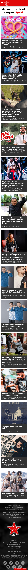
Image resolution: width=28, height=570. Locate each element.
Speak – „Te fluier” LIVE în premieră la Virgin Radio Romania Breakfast (12, 76)
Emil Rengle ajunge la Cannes (13, 493)
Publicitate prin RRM (14, 551)
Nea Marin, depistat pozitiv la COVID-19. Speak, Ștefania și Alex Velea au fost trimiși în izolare (13, 220)
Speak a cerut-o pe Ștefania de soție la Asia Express (13, 394)
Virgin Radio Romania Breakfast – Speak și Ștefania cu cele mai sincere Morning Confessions (13, 184)
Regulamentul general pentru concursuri (14, 515)
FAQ (14, 553)
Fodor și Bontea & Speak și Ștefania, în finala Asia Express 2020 (13, 292)
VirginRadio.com (14, 505)
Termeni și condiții (14, 547)
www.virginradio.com (19, 559)
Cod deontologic (14, 549)
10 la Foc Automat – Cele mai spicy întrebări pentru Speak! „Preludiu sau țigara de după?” (13, 149)
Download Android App (14, 508)
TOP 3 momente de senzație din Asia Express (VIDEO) (13, 325)
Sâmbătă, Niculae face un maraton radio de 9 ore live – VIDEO (12, 460)
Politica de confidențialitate (14, 542)
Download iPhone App (14, 510)
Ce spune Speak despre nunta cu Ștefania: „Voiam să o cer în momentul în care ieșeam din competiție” (13, 360)
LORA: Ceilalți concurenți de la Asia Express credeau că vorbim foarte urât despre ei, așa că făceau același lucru (13, 256)
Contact (14, 540)
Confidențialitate (20, 568)
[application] (23, 3)
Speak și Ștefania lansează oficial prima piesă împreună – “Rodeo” (13, 42)
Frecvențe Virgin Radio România (14, 512)
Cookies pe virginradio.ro (14, 518)
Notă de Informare (14, 544)
